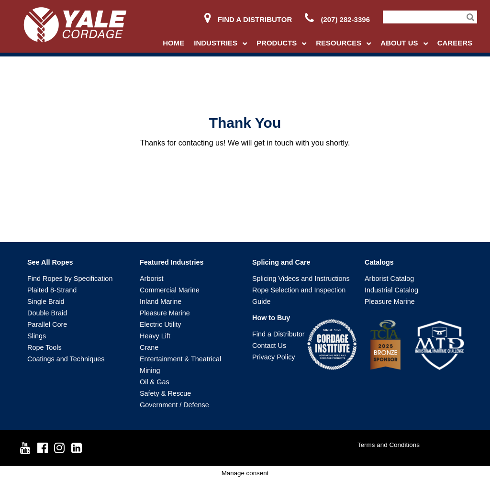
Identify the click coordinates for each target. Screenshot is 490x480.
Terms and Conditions (388, 444)
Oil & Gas (154, 382)
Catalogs (379, 262)
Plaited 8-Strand (52, 290)
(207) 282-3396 (337, 19)
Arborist (152, 278)
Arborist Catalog (389, 278)
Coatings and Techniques (65, 359)
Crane (149, 347)
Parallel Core (47, 324)
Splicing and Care (281, 262)
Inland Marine (160, 301)
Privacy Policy (273, 357)
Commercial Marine (170, 290)
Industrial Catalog (391, 290)
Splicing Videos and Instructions (301, 278)
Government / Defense (174, 405)
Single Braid (46, 301)
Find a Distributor (248, 19)
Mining (150, 370)
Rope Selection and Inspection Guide (298, 295)
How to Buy (271, 318)
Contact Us (269, 345)
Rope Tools (44, 347)
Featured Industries (172, 262)
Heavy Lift (155, 336)
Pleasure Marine (165, 313)
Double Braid (47, 313)
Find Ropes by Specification (69, 278)
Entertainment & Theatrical (180, 359)
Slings (36, 336)
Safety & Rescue (165, 393)
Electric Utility (160, 324)
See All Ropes (50, 262)
